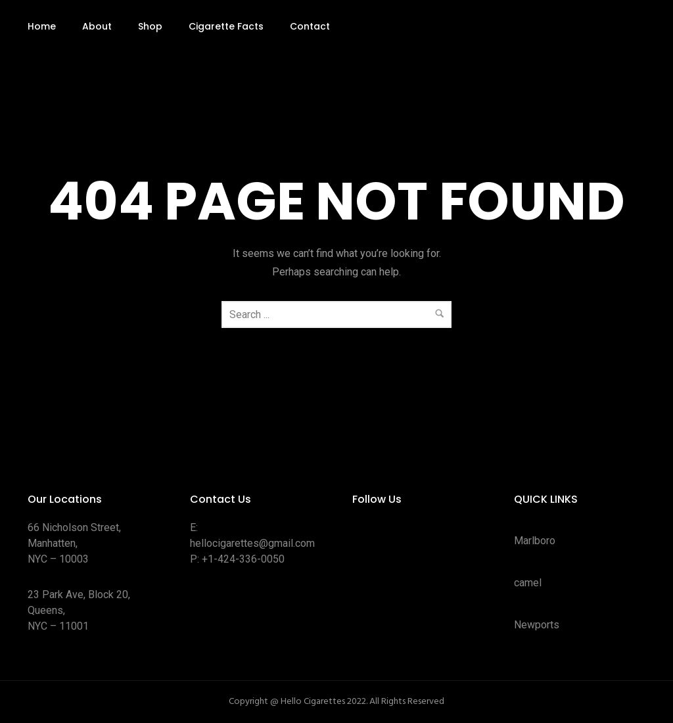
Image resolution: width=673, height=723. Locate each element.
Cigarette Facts (226, 26)
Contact (310, 26)
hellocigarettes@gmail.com (252, 543)
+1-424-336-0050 (243, 559)
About (97, 26)
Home (42, 26)
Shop (150, 26)
